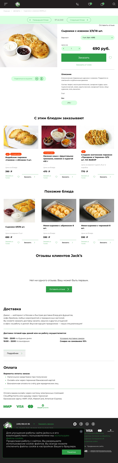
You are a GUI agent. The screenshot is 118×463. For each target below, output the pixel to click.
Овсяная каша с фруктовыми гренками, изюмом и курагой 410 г (58, 158)
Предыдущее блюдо (41, 20)
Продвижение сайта (95, 446)
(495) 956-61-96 (23, 424)
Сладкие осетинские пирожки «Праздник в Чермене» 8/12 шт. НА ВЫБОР (96, 157)
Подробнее (12, 353)
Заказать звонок (46, 424)
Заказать (83, 57)
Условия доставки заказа (72, 338)
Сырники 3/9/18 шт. (15, 227)
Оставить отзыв (106, 25)
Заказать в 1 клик (84, 65)
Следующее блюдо (77, 20)
